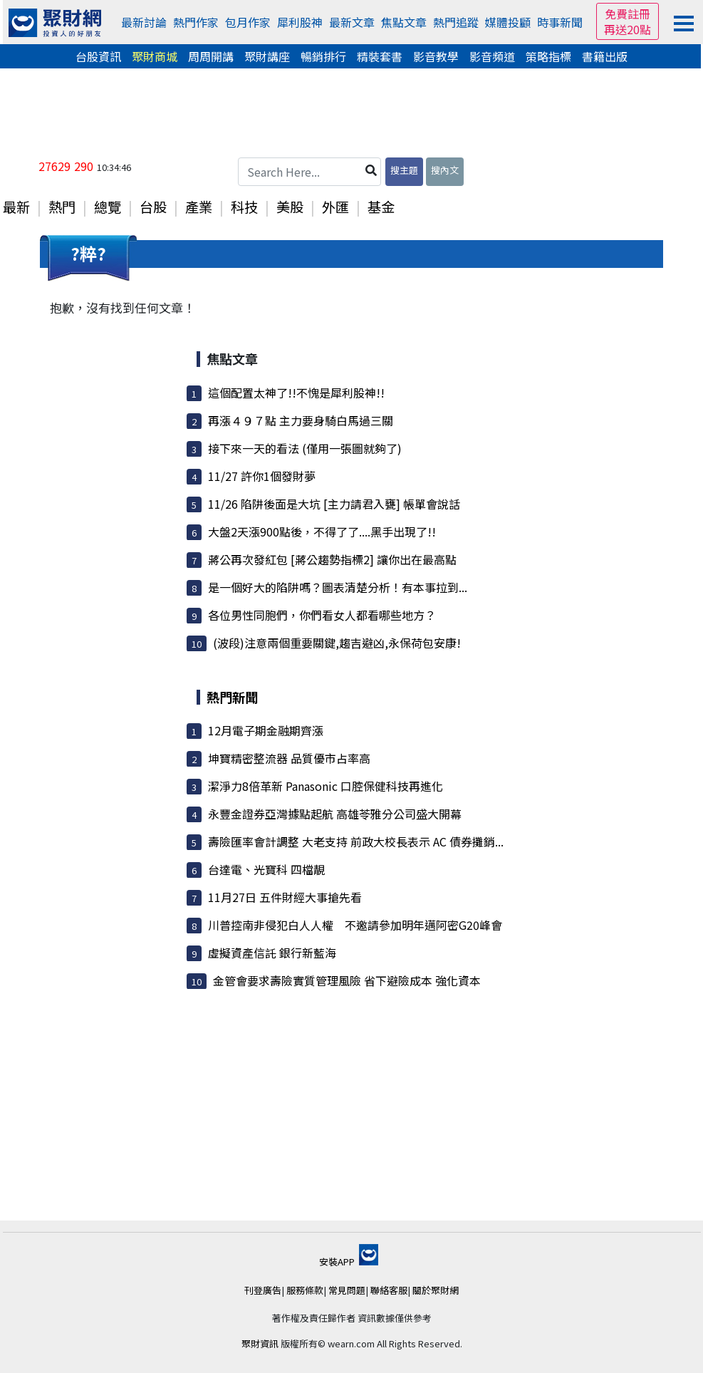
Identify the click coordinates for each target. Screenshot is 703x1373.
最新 (16, 207)
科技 (244, 207)
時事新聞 (560, 22)
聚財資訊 (259, 1343)
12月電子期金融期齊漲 (265, 730)
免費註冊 (627, 13)
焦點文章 (404, 22)
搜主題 (404, 170)
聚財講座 (267, 56)
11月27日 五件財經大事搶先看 (285, 897)
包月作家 (248, 22)
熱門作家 (196, 22)
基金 (381, 207)
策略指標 (548, 56)
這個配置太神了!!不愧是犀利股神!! (296, 392)
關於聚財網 (435, 1290)
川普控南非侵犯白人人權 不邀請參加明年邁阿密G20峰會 (355, 924)
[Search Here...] (309, 171)
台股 (153, 207)
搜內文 (445, 170)
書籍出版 (605, 56)
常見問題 (346, 1290)
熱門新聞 (232, 697)
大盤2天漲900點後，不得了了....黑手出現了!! (322, 531)
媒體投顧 (508, 22)
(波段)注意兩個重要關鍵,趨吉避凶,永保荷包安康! (337, 642)
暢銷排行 (323, 56)
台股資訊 (98, 56)
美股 (289, 207)
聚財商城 (154, 56)
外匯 (335, 207)
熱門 (61, 207)
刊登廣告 (262, 1290)
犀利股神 (300, 22)
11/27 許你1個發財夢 (262, 476)
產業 (198, 207)
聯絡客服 (388, 1290)
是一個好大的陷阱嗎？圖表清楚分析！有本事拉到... (337, 587)
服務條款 (304, 1290)
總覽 (107, 207)
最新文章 (352, 22)
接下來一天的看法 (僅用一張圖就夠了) (305, 448)
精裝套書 (379, 56)
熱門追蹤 (456, 22)
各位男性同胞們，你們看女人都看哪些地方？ (322, 614)
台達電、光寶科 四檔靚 (266, 869)
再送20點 (627, 29)
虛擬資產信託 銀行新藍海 (272, 952)
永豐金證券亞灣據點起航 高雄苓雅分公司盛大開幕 (335, 813)
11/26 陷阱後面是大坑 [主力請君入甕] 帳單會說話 (334, 503)
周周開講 (211, 56)
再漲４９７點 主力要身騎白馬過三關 (300, 420)
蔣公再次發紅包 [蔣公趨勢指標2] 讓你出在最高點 (332, 559)
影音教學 (436, 56)
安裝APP (348, 1261)
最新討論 (144, 22)
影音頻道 (492, 56)
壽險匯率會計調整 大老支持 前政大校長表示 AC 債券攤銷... (356, 841)
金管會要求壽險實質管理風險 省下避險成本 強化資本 (347, 980)
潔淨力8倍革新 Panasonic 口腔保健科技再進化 (325, 785)
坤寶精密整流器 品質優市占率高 (289, 758)
